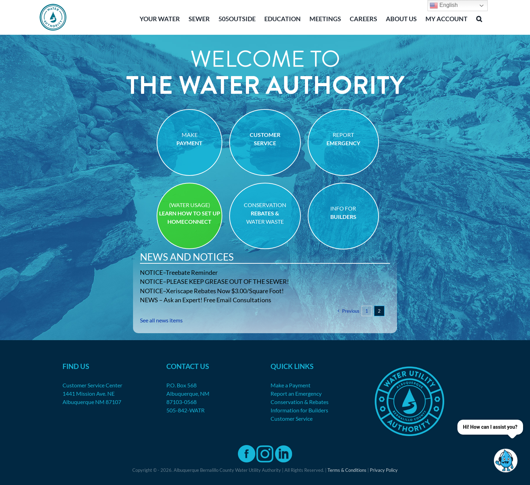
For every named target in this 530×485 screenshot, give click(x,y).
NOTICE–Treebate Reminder (179, 272)
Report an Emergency (296, 393)
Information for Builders (299, 410)
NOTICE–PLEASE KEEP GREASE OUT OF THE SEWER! (214, 281)
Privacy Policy (384, 470)
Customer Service (292, 418)
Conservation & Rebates (300, 401)
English (444, 5)
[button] (479, 18)
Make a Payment (290, 385)
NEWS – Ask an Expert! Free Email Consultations (205, 300)
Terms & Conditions (347, 470)
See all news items (161, 320)
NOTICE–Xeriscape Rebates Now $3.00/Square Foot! (212, 291)
